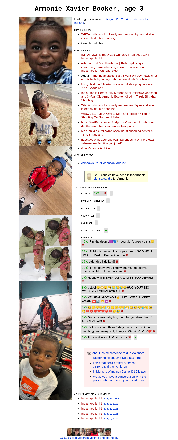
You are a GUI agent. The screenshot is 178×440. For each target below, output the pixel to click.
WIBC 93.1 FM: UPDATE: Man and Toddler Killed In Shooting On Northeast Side (115, 115)
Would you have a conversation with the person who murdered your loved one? (119, 378)
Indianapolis (140, 19)
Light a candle (103, 178)
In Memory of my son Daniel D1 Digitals (119, 371)
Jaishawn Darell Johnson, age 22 (103, 163)
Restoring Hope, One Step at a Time (117, 358)
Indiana (79, 23)
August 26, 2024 (117, 19)
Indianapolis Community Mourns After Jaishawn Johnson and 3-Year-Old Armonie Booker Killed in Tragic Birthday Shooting (119, 96)
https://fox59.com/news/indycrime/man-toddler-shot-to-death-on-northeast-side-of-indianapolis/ (117, 124)
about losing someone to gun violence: (115, 353)
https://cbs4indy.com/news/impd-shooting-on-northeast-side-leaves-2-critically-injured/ (118, 141)
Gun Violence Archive (95, 148)
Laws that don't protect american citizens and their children (114, 364)
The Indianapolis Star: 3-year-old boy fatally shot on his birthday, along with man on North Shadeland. (119, 77)
